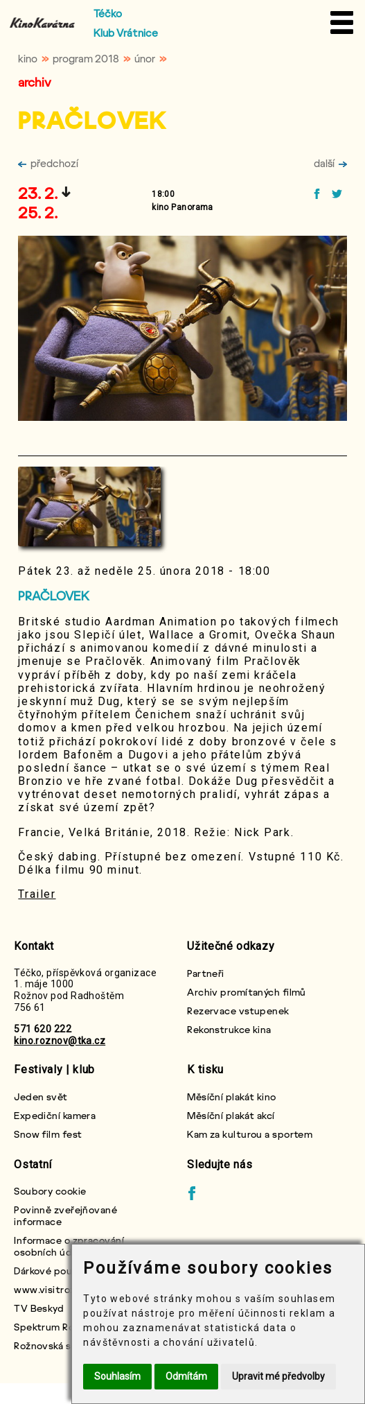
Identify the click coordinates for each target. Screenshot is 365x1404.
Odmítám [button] (186, 1376)
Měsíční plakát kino (231, 1096)
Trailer (36, 894)
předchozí (48, 163)
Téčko (108, 13)
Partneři (205, 973)
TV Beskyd (39, 1308)
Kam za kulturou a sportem (249, 1134)
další (330, 163)
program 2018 (86, 58)
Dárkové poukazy (53, 1270)
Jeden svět (40, 1096)
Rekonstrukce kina (229, 1029)
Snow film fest (48, 1134)
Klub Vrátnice (126, 32)
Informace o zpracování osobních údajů (69, 1246)
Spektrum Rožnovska (63, 1327)
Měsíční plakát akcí (230, 1115)
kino (27, 58)
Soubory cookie (50, 1191)
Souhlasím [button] (117, 1376)
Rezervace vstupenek (238, 1010)
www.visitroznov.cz (60, 1289)
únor (144, 58)
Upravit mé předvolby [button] (278, 1376)
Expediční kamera (55, 1115)
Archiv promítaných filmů (246, 992)
